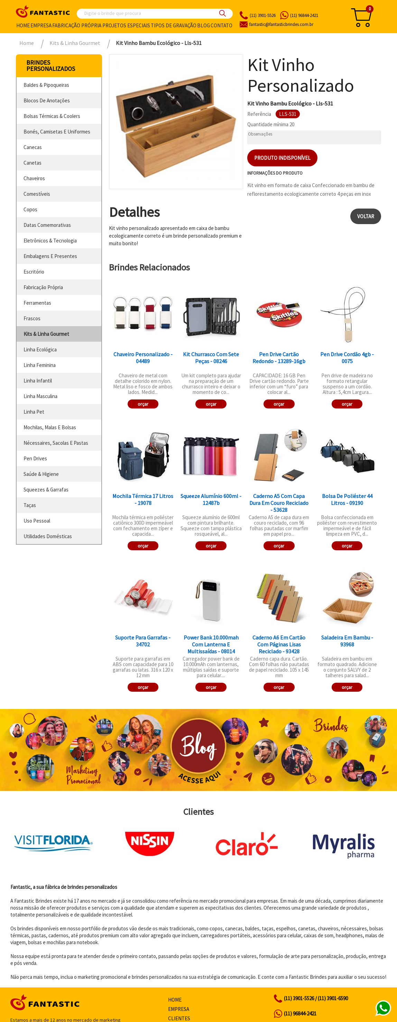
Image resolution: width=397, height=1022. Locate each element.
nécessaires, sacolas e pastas (56, 443)
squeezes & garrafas (46, 489)
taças (30, 505)
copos (30, 209)
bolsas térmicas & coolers (52, 116)
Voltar (365, 216)
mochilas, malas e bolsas (50, 427)
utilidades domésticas (48, 536)
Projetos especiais (126, 25)
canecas (33, 147)
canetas (32, 162)
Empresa (41, 25)
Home (23, 25)
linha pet (34, 411)
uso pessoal (37, 520)
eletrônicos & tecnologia (50, 240)
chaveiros (34, 178)
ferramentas (37, 303)
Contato (221, 25)
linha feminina (40, 365)
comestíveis (37, 194)
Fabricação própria (76, 25)
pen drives (35, 458)
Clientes (179, 1018)
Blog (203, 25)
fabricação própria (43, 287)
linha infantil (38, 380)
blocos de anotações (47, 100)
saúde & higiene (41, 474)
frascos (32, 318)
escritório (34, 271)
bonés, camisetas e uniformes (57, 131)
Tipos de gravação (173, 25)
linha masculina (40, 396)
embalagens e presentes (50, 256)
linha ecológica (40, 349)
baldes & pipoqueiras (46, 85)
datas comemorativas (47, 225)
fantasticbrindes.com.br (281, 24)
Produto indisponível (282, 158)
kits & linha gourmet (46, 334)
